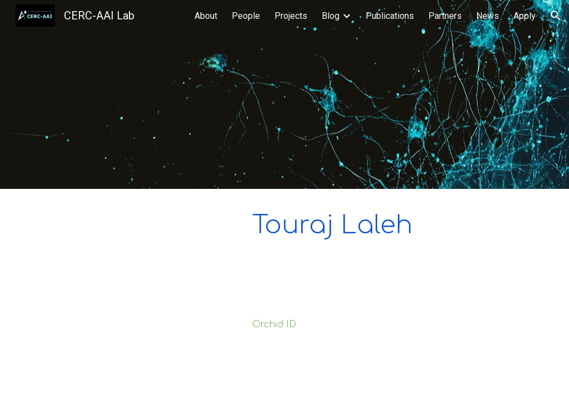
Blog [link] (331, 16)
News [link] (487, 16)
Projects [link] (290, 16)
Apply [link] (524, 16)
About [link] (205, 16)
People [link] (246, 16)
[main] (392, 225)
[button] (555, 15)
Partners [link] (445, 16)
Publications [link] (390, 16)
